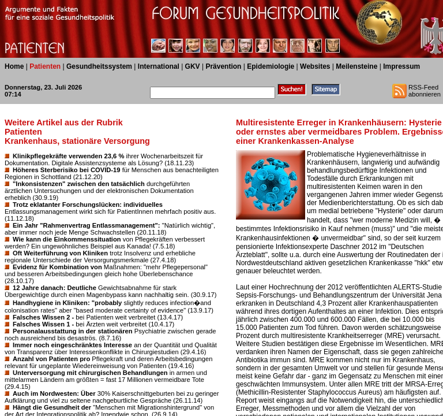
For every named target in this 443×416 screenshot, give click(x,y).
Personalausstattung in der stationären (73, 331)
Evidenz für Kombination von (57, 266)
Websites (315, 66)
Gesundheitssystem (99, 66)
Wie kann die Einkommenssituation (67, 239)
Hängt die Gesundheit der (52, 407)
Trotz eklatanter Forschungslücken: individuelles (88, 204)
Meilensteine (356, 66)
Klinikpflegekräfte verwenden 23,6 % (68, 156)
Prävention (223, 66)
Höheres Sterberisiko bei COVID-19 (67, 169)
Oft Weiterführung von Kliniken (60, 253)
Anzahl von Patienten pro (51, 358)
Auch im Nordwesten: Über (54, 393)
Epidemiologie (270, 66)
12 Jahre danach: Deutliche (54, 287)
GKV (192, 66)
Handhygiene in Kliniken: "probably (67, 302)
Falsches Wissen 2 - (43, 317)
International (158, 66)
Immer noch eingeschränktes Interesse (72, 344)
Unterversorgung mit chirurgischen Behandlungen (90, 372)
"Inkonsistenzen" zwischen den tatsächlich (79, 183)
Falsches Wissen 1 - (43, 324)
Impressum (401, 66)
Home (14, 66)
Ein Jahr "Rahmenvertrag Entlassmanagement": (86, 225)
